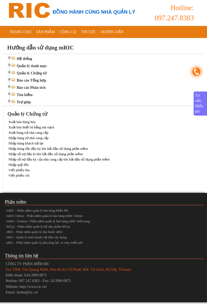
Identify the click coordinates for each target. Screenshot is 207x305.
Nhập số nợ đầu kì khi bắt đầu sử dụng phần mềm (46, 154)
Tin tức (88, 32)
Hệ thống (24, 59)
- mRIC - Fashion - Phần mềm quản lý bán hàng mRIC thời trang (47, 221)
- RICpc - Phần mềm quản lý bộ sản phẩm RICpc (37, 226)
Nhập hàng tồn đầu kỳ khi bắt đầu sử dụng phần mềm (48, 149)
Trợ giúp (24, 102)
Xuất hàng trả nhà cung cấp (28, 133)
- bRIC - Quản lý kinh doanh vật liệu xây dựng (36, 237)
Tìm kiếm (25, 95)
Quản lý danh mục (32, 66)
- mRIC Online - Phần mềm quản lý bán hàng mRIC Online (44, 216)
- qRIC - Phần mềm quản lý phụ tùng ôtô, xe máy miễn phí (43, 243)
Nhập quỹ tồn (19, 165)
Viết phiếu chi (19, 175)
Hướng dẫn (112, 32)
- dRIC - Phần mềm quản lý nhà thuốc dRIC (34, 232)
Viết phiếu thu (19, 170)
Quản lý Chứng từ (32, 73)
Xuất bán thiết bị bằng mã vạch (31, 127)
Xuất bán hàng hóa (22, 122)
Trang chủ (20, 32)
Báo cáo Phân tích (31, 88)
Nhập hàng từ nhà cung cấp (29, 138)
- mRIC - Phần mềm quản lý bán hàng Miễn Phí (36, 210)
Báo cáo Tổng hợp (32, 80)
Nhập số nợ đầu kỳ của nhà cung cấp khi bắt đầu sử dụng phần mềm (59, 159)
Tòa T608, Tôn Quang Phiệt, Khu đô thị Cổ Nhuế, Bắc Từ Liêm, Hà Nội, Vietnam (68, 270)
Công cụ (68, 32)
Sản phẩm (45, 32)
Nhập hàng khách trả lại (26, 143)
